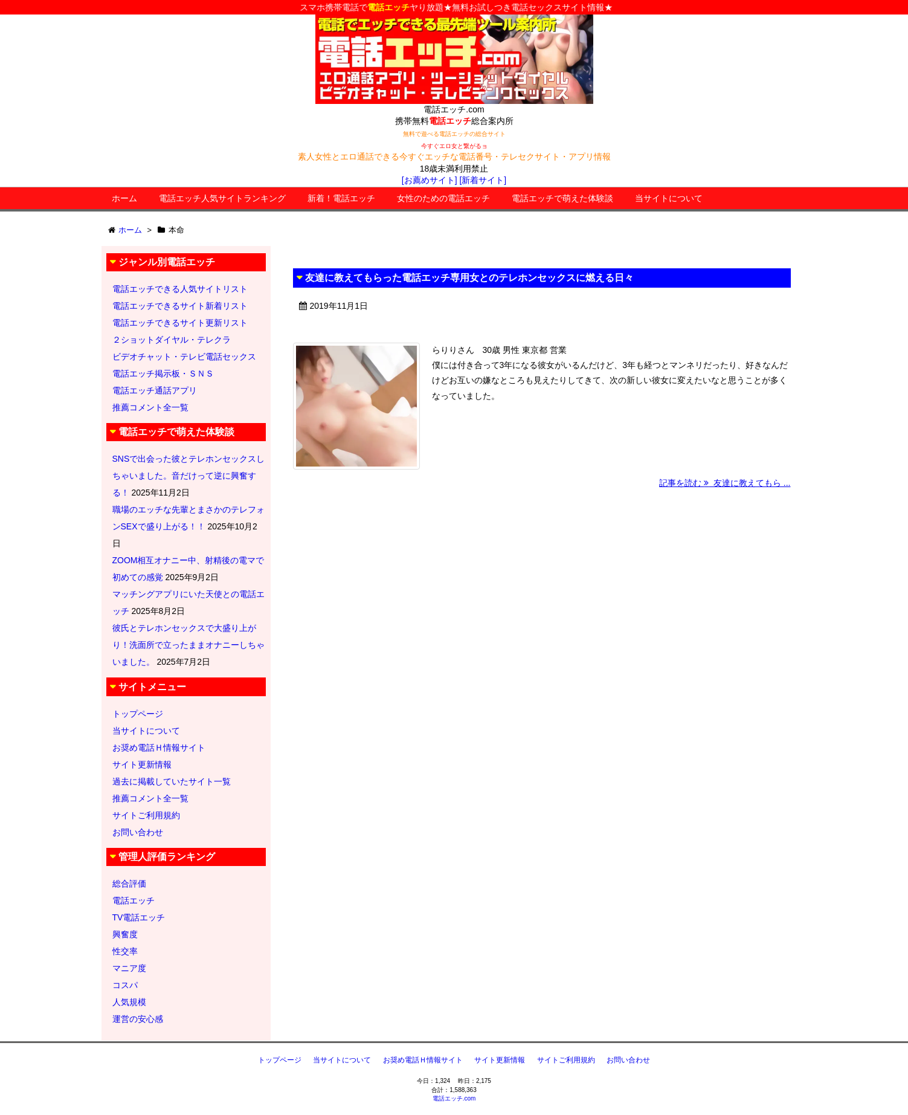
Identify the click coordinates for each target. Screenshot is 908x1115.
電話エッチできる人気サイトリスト (180, 289)
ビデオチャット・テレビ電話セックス (184, 356)
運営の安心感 (137, 1019)
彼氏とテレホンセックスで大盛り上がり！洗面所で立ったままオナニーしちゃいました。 (188, 645)
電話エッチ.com (454, 1098)
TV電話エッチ (139, 917)
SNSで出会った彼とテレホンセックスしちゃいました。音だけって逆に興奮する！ (188, 475)
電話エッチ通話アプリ (154, 390)
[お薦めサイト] (429, 180)
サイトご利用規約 (146, 815)
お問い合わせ (137, 832)
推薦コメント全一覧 (150, 407)
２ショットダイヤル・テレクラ (171, 339)
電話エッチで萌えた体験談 (562, 198)
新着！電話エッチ (341, 198)
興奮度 (125, 934)
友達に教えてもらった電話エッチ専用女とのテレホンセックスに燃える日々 (469, 278)
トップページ (137, 714)
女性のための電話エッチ (443, 198)
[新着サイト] (482, 180)
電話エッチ (133, 900)
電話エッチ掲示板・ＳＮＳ (163, 373)
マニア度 (129, 968)
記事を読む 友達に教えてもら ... (724, 483)
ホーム (124, 198)
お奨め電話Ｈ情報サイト (158, 747)
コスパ (125, 985)
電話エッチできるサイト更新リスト (180, 323)
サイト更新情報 (142, 764)
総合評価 (129, 883)
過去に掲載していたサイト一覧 (171, 781)
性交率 (125, 951)
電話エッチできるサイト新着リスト (180, 306)
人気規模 (129, 1002)
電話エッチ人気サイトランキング (222, 198)
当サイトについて (669, 198)
